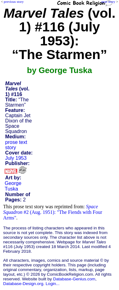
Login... (53, 283)
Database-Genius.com (74, 279)
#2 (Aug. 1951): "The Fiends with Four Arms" (52, 212)
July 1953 (16, 158)
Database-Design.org (23, 283)
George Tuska (13, 186)
